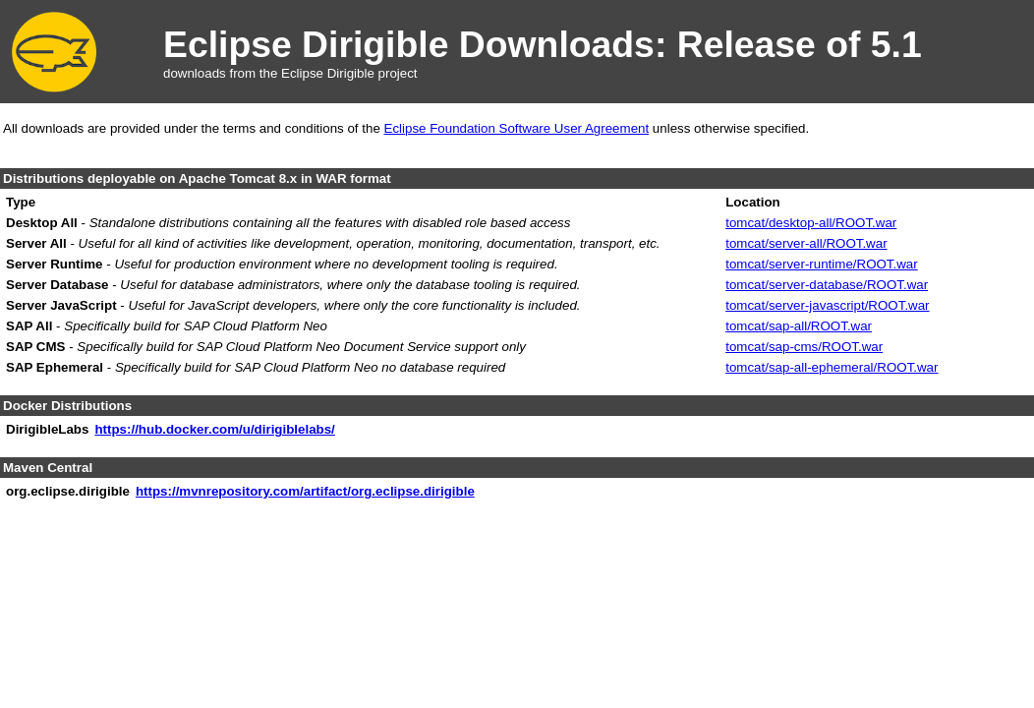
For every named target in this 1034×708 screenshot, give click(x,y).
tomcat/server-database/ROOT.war (826, 284)
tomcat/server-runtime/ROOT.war (821, 264)
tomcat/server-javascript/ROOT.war (827, 305)
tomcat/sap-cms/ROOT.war (804, 346)
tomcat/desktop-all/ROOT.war (810, 222)
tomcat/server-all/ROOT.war (806, 243)
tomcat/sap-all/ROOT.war (798, 326)
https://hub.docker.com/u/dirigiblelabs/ (214, 429)
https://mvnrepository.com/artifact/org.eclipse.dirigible (305, 491)
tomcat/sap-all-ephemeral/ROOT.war (831, 367)
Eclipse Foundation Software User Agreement (517, 128)
